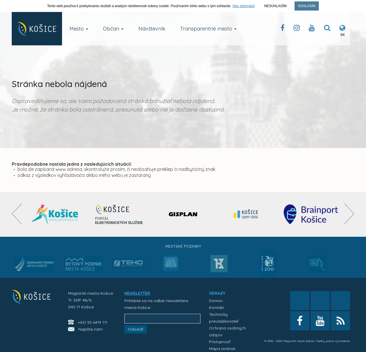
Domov (216, 300)
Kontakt (216, 307)
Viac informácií (243, 6)
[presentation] (17, 213)
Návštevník (151, 28)
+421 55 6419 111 (93, 322)
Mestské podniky (183, 246)
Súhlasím (306, 6)
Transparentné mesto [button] (208, 28)
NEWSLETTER (137, 293)
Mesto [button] (78, 28)
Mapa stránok (222, 348)
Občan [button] (113, 28)
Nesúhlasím (275, 6)
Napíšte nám (90, 329)
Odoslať (135, 329)
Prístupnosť (219, 341)
